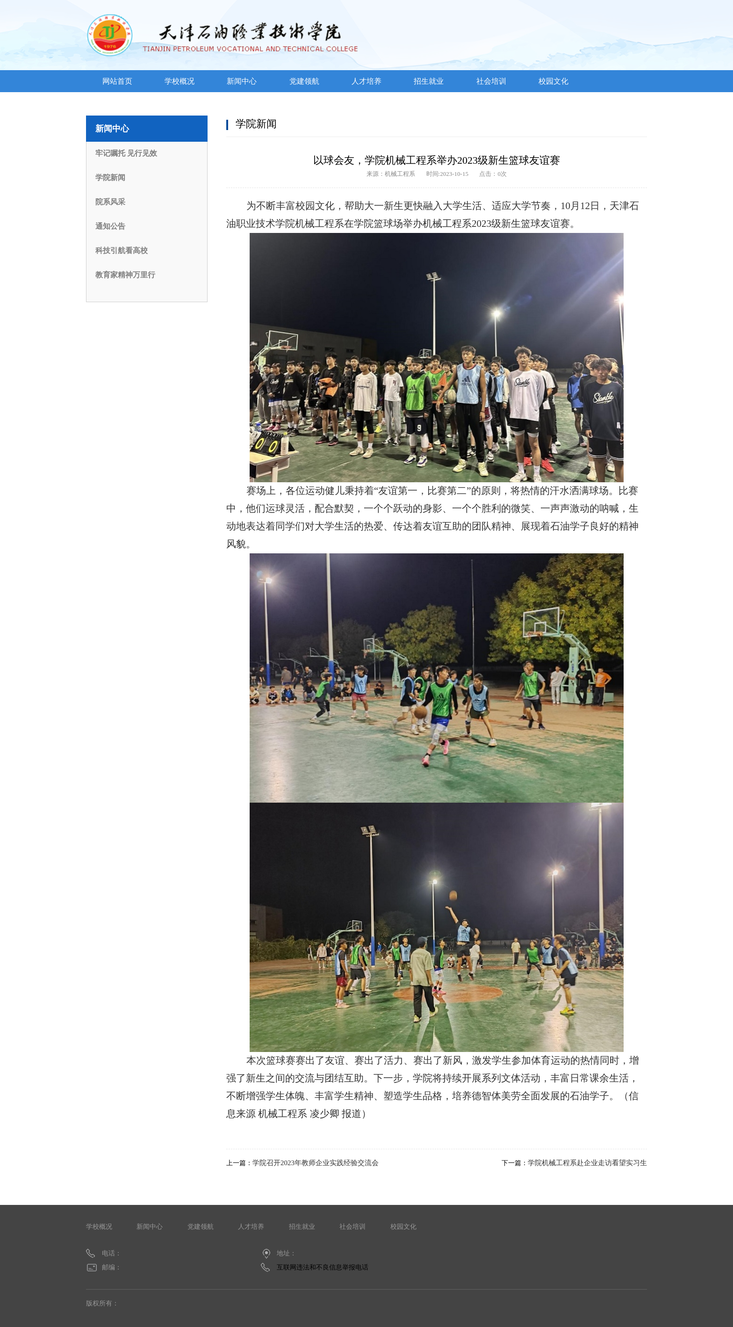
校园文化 (553, 81)
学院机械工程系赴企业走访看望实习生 (587, 1163)
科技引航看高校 (121, 250)
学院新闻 (110, 177)
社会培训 (491, 81)
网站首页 (117, 81)
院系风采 (110, 202)
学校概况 (179, 81)
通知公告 (110, 226)
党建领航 (304, 81)
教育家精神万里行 (125, 275)
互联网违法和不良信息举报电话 (322, 1267)
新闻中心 (242, 81)
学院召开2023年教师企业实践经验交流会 (315, 1163)
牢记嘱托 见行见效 (126, 153)
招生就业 (429, 81)
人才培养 (366, 81)
